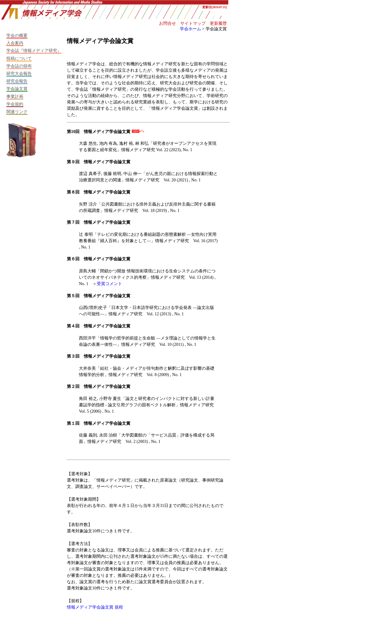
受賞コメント (109, 283)
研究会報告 (17, 81)
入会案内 (14, 43)
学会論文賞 (17, 88)
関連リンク (17, 111)
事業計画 (14, 96)
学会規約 (14, 104)
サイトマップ (193, 23)
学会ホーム (190, 28)
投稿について (19, 58)
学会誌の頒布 (19, 65)
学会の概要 (17, 35)
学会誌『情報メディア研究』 (33, 50)
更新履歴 (218, 23)
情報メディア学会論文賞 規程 (95, 607)
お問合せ (167, 23)
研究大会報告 (19, 73)
